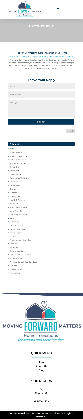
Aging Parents (16, 152)
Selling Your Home (18, 251)
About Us (41, 366)
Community (15, 171)
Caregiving (14, 167)
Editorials (14, 182)
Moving (70, 56)
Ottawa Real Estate (18, 229)
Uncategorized (16, 269)
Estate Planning (59, 56)
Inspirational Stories (18, 207)
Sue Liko (15, 56)
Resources (14, 244)
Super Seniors (16, 258)
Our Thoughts (16, 233)
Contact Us (41, 393)
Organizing (14, 222)
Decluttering (15, 174)
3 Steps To (14, 149)
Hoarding (14, 204)
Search (70, 131)
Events (13, 189)
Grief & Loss (15, 196)
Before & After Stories (19, 160)
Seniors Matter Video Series (21, 255)
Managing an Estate (18, 215)
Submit (41, 121)
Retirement (15, 247)
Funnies (13, 193)
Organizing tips (16, 225)
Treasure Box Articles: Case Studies (24, 262)
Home (41, 362)
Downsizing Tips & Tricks (41, 56)
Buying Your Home (18, 163)
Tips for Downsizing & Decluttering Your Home (41, 53)
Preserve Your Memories (20, 240)
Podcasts (13, 236)
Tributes (13, 266)
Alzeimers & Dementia (19, 156)
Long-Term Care (16, 211)
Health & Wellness (17, 200)
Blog (41, 370)
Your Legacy (15, 273)
